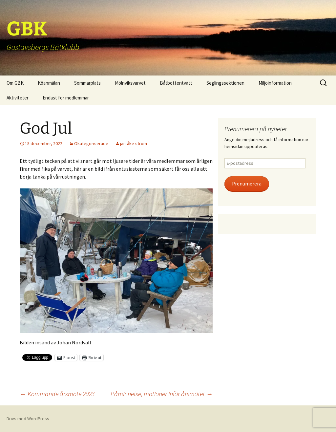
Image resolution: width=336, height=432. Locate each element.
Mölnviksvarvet (130, 83)
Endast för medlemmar (66, 98)
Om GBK (15, 83)
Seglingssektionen (225, 83)
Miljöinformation (275, 83)
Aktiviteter (18, 98)
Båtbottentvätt (176, 83)
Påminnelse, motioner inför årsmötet (162, 394)
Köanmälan (49, 83)
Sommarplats (87, 83)
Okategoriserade (91, 143)
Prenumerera (247, 184)
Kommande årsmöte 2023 (57, 394)
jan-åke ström (133, 143)
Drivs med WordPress (28, 418)
